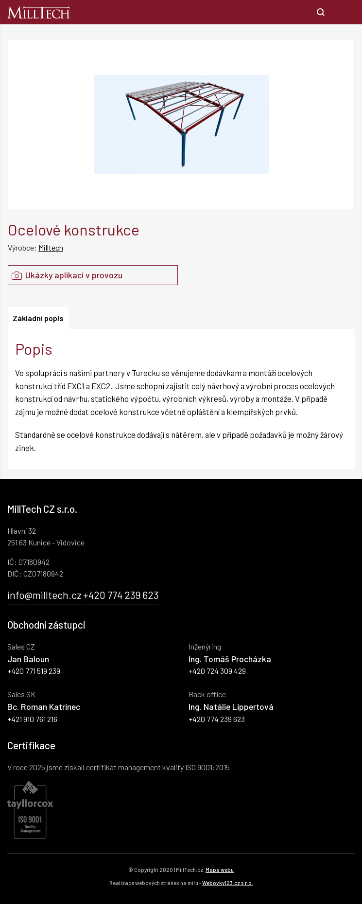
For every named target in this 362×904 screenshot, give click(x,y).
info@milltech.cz (44, 595)
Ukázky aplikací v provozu (65, 275)
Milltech (50, 247)
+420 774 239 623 (120, 595)
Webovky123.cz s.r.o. (227, 883)
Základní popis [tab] (38, 318)
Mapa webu (220, 870)
